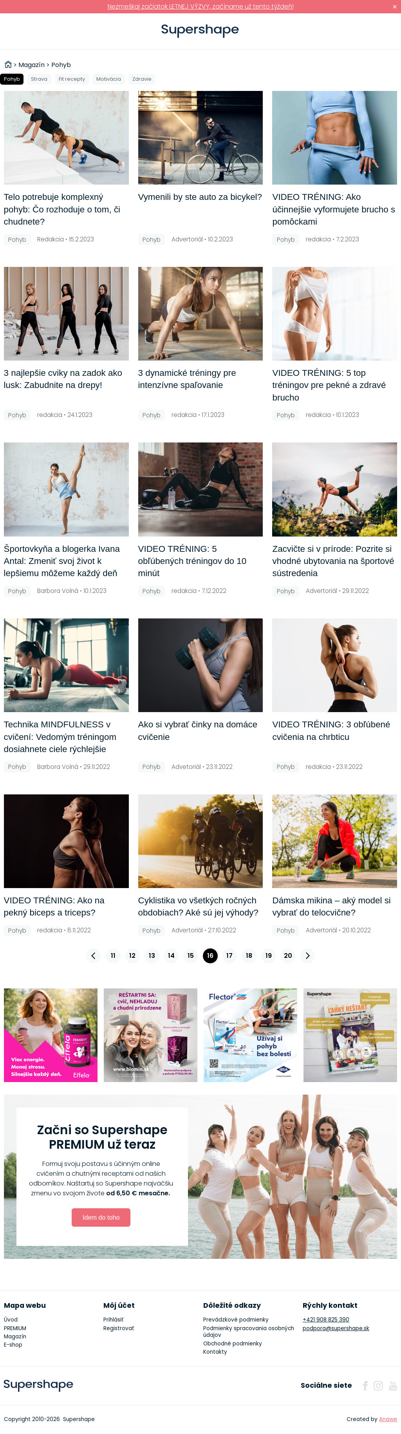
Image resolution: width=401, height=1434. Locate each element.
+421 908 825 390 (326, 1319)
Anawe (388, 1419)
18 (249, 955)
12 (132, 955)
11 (113, 955)
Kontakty (215, 1352)
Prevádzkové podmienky (236, 1319)
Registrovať (118, 1328)
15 (191, 955)
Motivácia (108, 79)
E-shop (13, 1345)
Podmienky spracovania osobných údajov (248, 1332)
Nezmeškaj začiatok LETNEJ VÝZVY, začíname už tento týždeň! (201, 6)
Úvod (11, 1319)
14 (171, 955)
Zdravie (142, 79)
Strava (39, 79)
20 (288, 955)
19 (269, 955)
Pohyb (12, 79)
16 (210, 955)
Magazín (15, 1336)
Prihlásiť (383, 31)
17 (229, 955)
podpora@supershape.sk (336, 1328)
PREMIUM (15, 1328)
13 (152, 955)
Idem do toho (101, 1217)
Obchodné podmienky (232, 1343)
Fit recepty (72, 79)
